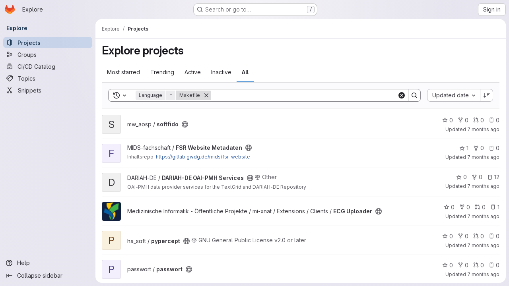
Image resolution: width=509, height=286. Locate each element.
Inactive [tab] (221, 72)
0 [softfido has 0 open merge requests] (478, 120)
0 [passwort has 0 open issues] (494, 265)
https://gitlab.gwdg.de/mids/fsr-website (203, 157)
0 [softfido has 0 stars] (447, 120)
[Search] (304, 95)
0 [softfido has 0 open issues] (494, 120)
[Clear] (401, 95)
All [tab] (245, 72)
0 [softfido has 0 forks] (463, 120)
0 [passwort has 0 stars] (447, 265)
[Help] (47, 263)
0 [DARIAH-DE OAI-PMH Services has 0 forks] (477, 177)
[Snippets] (47, 90)
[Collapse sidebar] (47, 275)
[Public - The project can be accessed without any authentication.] (185, 124)
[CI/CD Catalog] (47, 66)
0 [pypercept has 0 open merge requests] (478, 236)
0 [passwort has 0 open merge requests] (478, 265)
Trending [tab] (162, 72)
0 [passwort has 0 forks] (463, 265)
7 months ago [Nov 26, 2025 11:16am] (483, 216)
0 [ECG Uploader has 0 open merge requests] (480, 207)
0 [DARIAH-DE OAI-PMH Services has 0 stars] (461, 177)
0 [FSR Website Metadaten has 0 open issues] (494, 148)
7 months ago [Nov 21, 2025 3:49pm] (483, 274)
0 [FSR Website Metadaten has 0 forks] (478, 148)
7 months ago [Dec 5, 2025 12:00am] (483, 157)
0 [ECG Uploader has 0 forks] (464, 207)
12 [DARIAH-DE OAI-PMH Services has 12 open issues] (493, 177)
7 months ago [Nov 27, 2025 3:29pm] (483, 186)
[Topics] (47, 78)
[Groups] (47, 54)
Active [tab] (193, 72)
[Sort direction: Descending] (486, 95)
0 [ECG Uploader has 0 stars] (449, 207)
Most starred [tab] (123, 72)
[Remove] (206, 95)
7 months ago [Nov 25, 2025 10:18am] (483, 245)
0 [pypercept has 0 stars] (447, 236)
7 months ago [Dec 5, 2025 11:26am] (483, 129)
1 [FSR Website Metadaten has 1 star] (463, 148)
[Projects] (47, 42)
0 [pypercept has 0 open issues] (494, 236)
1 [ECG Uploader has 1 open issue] (494, 207)
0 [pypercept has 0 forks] (463, 236)
